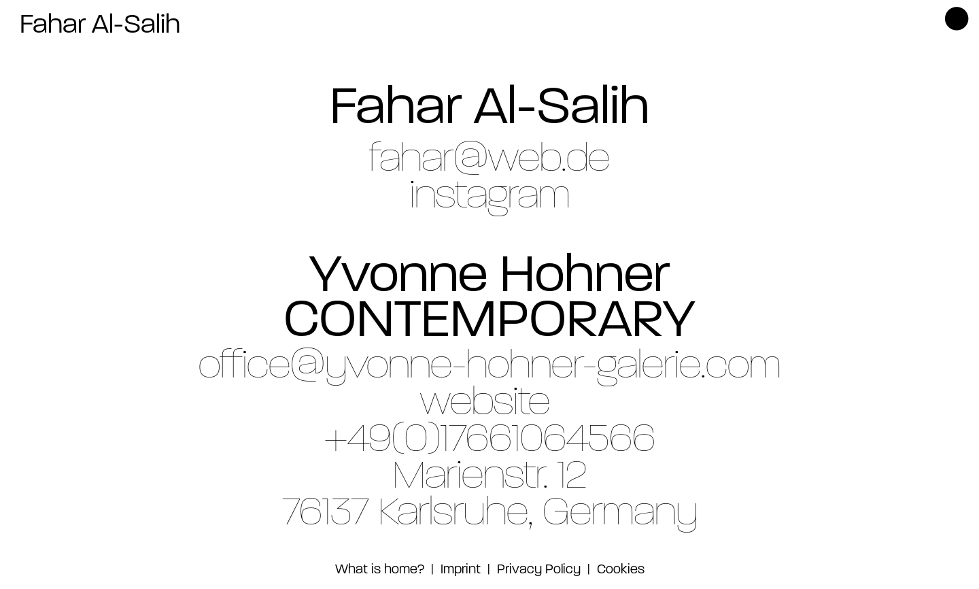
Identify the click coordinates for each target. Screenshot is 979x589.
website (485, 404)
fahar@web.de (489, 160)
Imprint (459, 570)
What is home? (379, 570)
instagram (490, 197)
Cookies (621, 570)
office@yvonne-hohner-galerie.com (489, 367)
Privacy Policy (539, 570)
